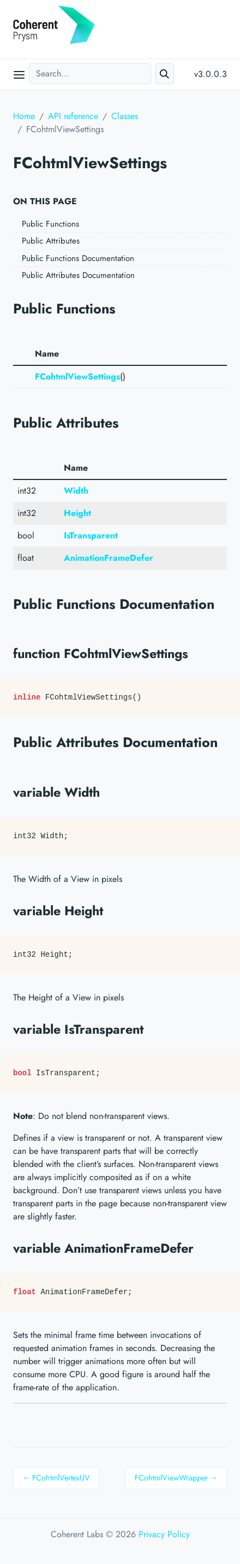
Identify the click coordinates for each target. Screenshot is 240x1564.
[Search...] (90, 73)
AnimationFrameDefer (108, 558)
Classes (124, 116)
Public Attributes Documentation (78, 275)
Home (24, 116)
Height (77, 513)
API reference (73, 116)
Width (76, 490)
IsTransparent (91, 535)
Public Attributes (51, 241)
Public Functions (50, 224)
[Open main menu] (19, 74)
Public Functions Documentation (78, 258)
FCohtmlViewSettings (77, 376)
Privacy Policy (164, 1534)
